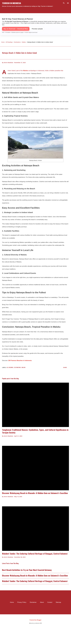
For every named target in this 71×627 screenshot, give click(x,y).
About (42, 602)
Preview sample (37, 29)
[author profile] (8, 62)
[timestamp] (20, 62)
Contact (49, 602)
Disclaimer (33, 602)
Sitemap (58, 602)
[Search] (64, 3)
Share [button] (65, 367)
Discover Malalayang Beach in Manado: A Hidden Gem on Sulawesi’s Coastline (35, 493)
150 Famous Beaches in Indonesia (20, 360)
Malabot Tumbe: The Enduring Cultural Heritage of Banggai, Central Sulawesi (34, 553)
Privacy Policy (21, 602)
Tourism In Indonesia (11, 3)
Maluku (25, 70)
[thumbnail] (35, 405)
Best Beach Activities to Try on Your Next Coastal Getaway (27, 569)
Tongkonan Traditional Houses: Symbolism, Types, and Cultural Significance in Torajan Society (35, 431)
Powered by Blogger (35, 620)
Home (12, 602)
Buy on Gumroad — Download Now (16, 29)
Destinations (17, 367)
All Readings (10, 367)
